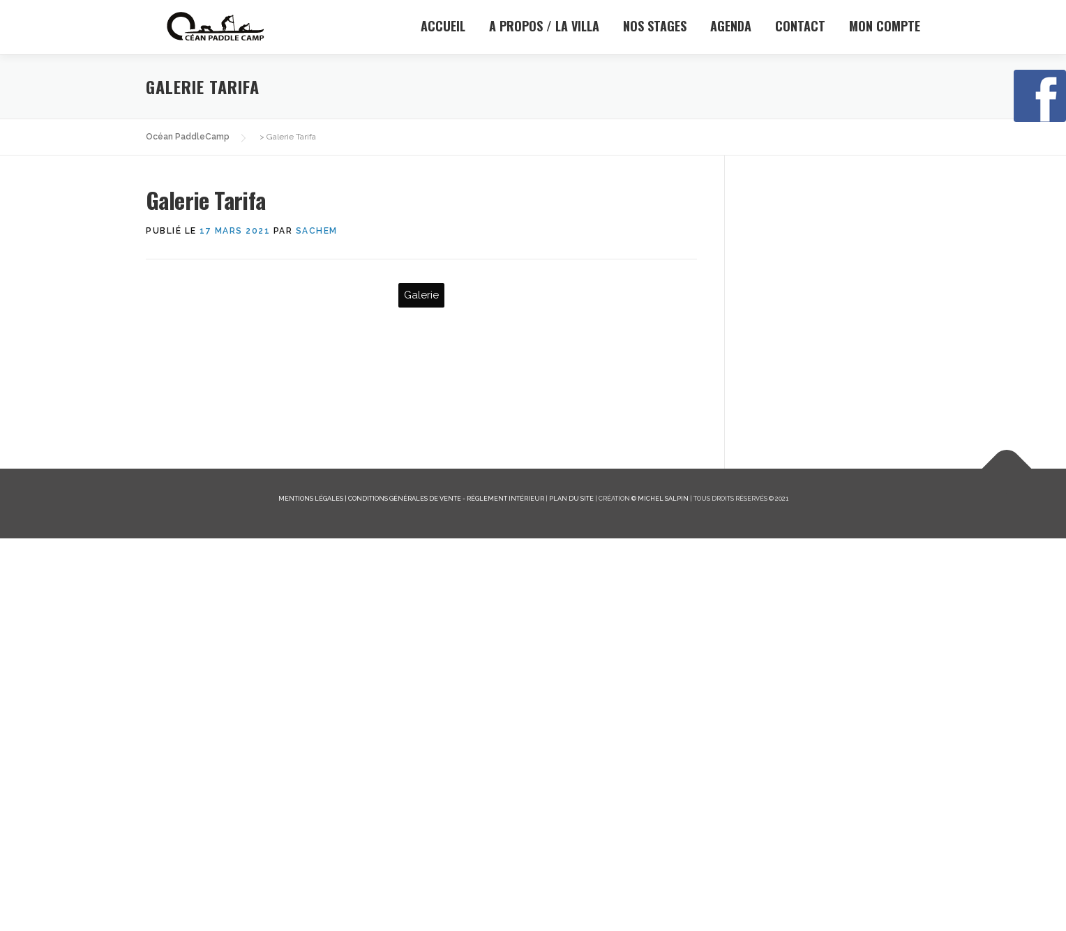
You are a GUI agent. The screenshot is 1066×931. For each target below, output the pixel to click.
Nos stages (654, 26)
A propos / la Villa (544, 26)
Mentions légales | (313, 890)
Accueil (443, 26)
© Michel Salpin (660, 890)
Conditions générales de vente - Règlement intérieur (446, 890)
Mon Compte (884, 26)
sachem (317, 231)
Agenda (730, 26)
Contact (800, 26)
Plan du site (571, 890)
